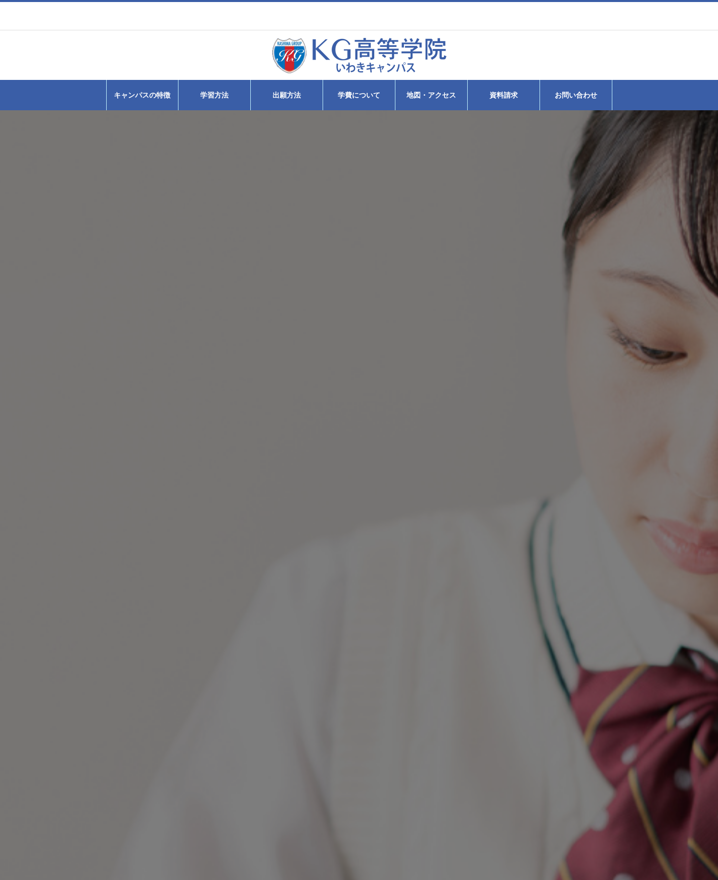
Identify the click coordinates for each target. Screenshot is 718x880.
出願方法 (287, 95)
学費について (359, 95)
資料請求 (503, 95)
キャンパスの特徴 (142, 95)
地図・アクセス (431, 95)
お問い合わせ (576, 95)
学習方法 (214, 95)
